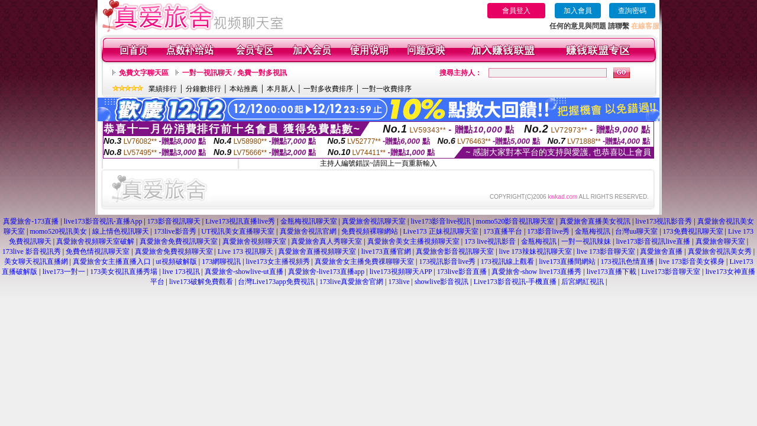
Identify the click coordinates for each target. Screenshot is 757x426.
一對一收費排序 (387, 89)
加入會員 (578, 11)
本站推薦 (243, 89)
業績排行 (162, 89)
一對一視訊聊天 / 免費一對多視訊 (234, 73)
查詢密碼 (632, 11)
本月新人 (281, 89)
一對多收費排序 (328, 89)
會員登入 (516, 11)
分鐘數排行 (203, 89)
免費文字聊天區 (144, 73)
